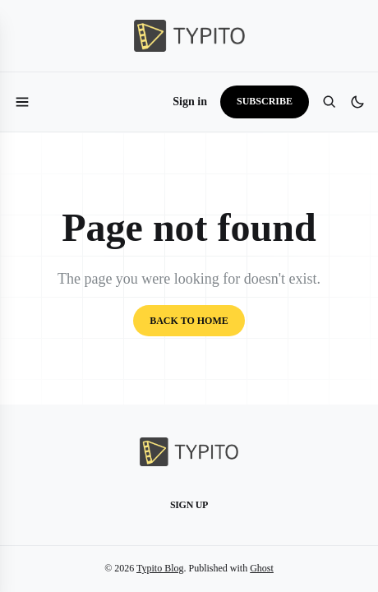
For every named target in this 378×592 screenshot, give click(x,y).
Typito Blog (160, 568)
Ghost (262, 568)
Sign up (189, 505)
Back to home (189, 320)
